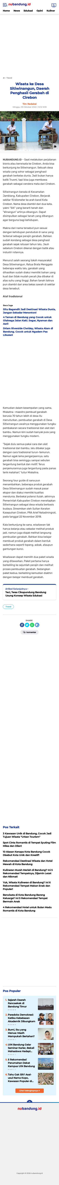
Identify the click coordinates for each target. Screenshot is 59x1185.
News (17, 10)
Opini (40, 10)
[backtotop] (29, 1103)
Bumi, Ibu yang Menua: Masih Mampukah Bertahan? (21, 1033)
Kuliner (51, 10)
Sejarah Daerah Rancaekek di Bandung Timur (17, 1003)
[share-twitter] (27, 625)
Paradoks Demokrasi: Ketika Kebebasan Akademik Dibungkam (21, 1018)
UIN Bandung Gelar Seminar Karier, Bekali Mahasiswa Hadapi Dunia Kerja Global (21, 1048)
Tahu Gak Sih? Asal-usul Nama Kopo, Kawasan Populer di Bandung (20, 1078)
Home (6, 10)
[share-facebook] (22, 625)
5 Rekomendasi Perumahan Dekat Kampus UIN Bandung (21, 1063)
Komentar (29, 632)
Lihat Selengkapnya (29, 1090)
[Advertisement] (29, 43)
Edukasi (28, 10)
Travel (8, 606)
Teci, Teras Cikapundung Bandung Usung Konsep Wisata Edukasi (25, 594)
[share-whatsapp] (32, 625)
